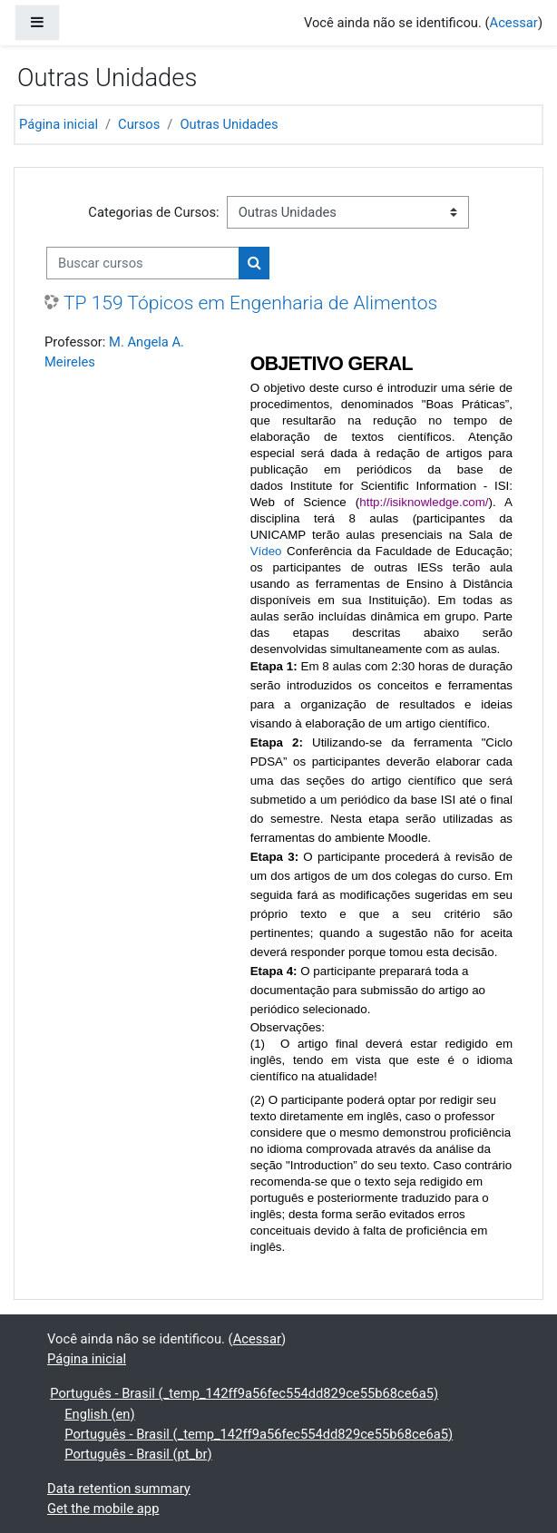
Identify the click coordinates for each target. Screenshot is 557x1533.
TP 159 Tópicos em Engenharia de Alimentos (250, 302)
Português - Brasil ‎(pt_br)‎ (137, 1454)
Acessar (514, 23)
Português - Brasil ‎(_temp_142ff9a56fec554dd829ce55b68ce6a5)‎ (244, 1393)
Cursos (139, 124)
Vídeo (266, 551)
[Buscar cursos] (142, 263)
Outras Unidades (229, 124)
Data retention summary (119, 1488)
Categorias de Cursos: (153, 212)
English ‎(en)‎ (99, 1414)
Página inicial (58, 124)
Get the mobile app (103, 1508)
